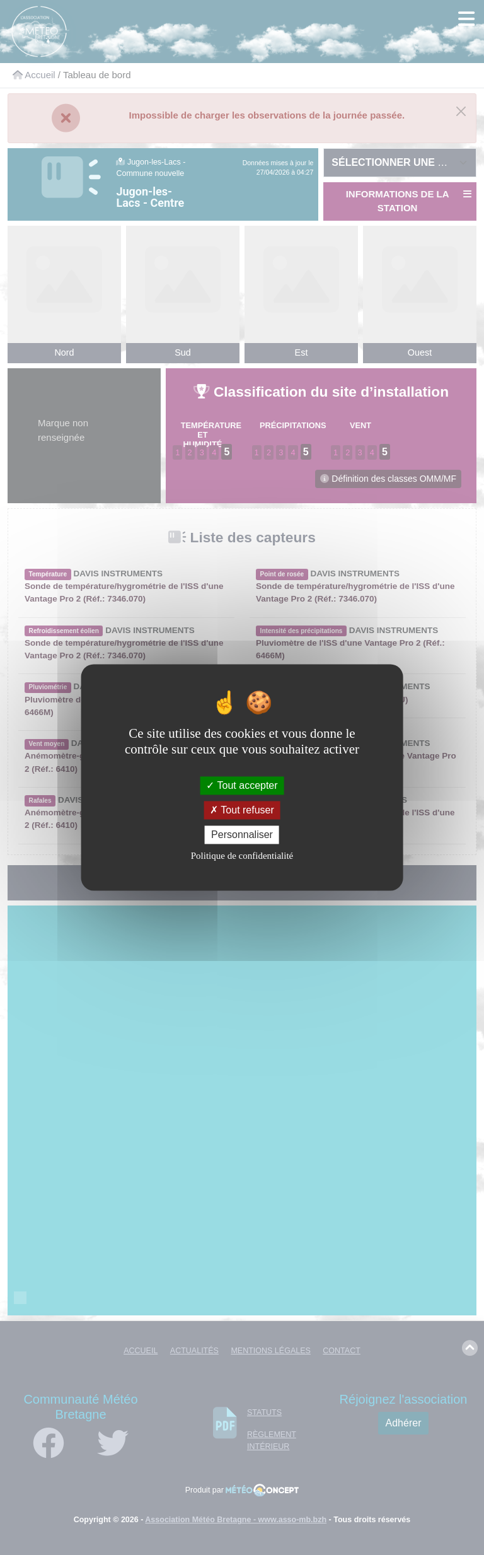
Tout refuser (242, 810)
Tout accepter (241, 785)
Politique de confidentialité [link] (242, 856)
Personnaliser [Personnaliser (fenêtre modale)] (242, 834)
